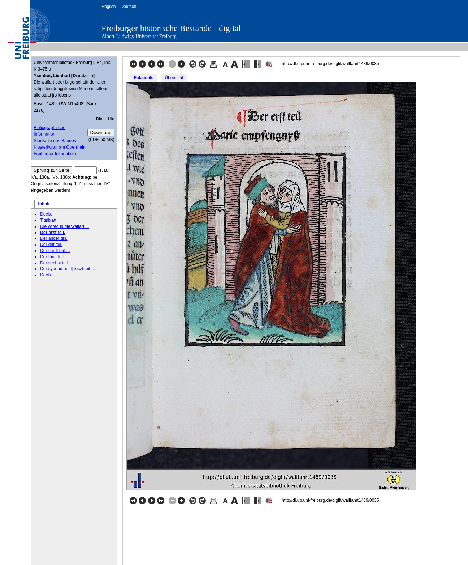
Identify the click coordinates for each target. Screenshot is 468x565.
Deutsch (128, 6)
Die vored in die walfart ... (64, 226)
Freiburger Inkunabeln (55, 153)
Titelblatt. (48, 220)
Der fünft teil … (54, 256)
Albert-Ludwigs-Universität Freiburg (139, 36)
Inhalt (44, 204)
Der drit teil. (51, 244)
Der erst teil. (52, 232)
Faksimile (144, 77)
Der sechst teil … (56, 262)
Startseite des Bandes (55, 140)
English (108, 6)
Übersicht (174, 77)
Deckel (46, 214)
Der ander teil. (53, 238)
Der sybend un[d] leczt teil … (67, 268)
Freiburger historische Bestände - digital (171, 28)
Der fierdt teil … (55, 250)
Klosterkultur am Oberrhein (59, 147)
